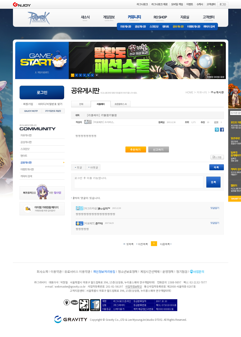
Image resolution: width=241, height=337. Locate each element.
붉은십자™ (104, 208)
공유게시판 (178, 27)
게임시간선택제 (150, 271)
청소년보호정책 (128, 271)
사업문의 (198, 271)
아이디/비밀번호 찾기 (50, 104)
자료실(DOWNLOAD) (185, 18)
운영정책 (168, 271)
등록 (213, 182)
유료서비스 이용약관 (77, 271)
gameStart (42, 56)
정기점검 (181, 271)
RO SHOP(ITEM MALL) (160, 18)
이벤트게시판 (194, 27)
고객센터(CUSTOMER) (208, 18)
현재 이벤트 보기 (96, 75)
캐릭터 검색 (210, 27)
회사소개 (42, 271)
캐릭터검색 (42, 176)
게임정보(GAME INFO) (109, 18)
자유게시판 (125, 27)
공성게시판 (140, 27)
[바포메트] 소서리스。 (104, 122)
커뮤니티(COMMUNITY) (134, 18)
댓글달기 (214, 208)
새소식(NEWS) (85, 18)
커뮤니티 (202, 92)
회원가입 (28, 104)
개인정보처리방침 (104, 271)
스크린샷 (154, 27)
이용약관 (56, 271)
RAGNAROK (38, 18)
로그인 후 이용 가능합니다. (138, 182)
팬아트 (166, 27)
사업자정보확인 (133, 286)
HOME (189, 92)
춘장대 (99, 223)
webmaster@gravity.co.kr (70, 286)
